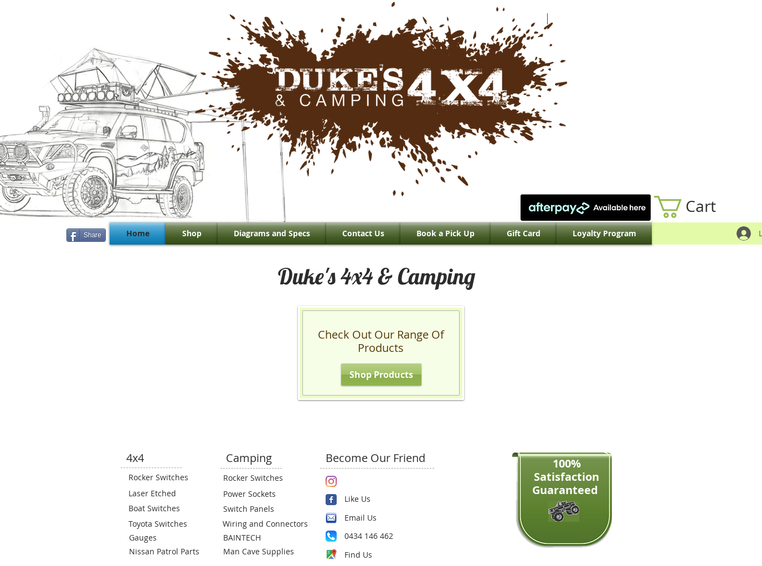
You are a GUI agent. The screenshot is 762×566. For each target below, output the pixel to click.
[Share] (86, 235)
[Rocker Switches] (162, 477)
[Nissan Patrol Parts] (162, 551)
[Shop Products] (381, 375)
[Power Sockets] (256, 494)
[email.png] (331, 517)
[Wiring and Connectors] (264, 523)
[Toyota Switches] (162, 523)
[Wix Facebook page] (331, 499)
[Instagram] (331, 481)
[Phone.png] (331, 536)
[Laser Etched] (162, 493)
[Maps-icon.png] (331, 554)
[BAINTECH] (256, 537)
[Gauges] (162, 537)
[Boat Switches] (162, 508)
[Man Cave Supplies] (264, 551)
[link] (696, 207)
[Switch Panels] (256, 509)
